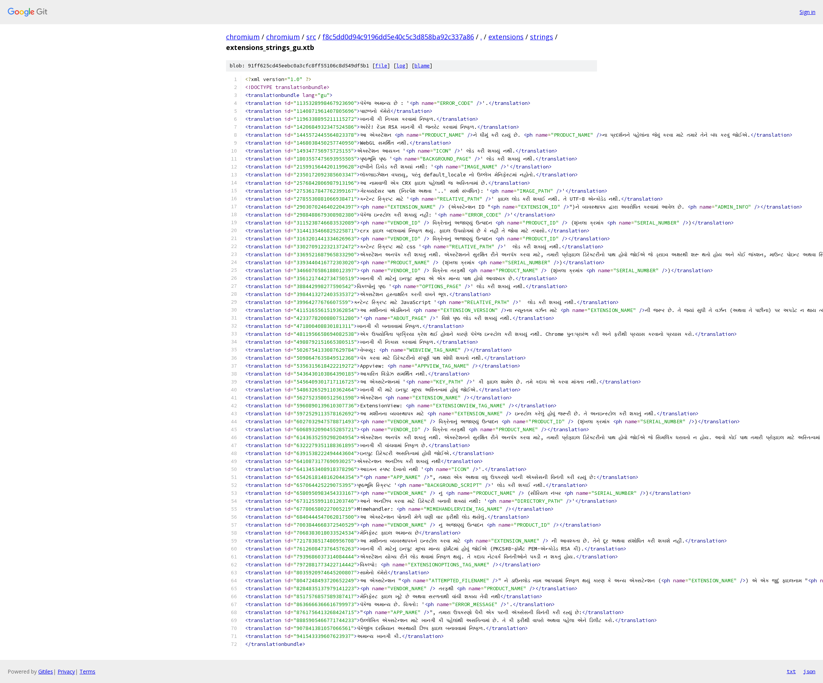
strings (541, 36)
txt (791, 671)
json (809, 671)
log (400, 65)
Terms (87, 671)
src (311, 36)
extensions (506, 36)
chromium (243, 36)
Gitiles (45, 671)
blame (422, 65)
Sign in (807, 12)
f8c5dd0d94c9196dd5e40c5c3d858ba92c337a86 (398, 36)
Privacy (66, 671)
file (381, 65)
